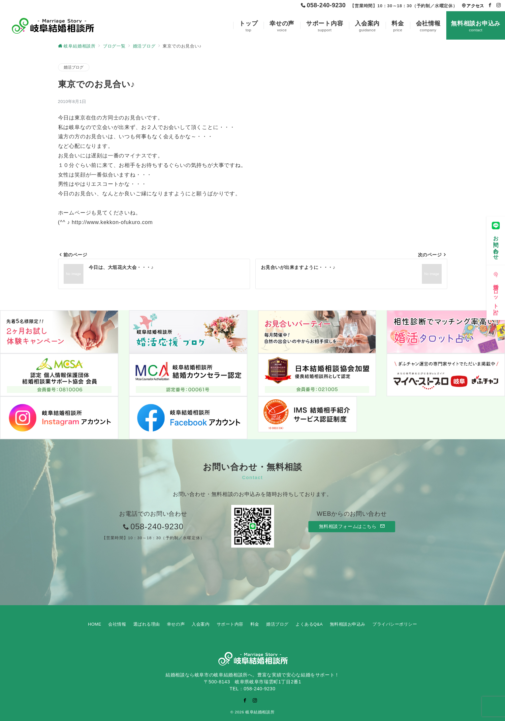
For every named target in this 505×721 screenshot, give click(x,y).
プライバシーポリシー (394, 624)
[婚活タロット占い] (496, 290)
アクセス (473, 5)
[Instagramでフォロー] (498, 5)
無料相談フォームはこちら (352, 526)
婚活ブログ (74, 67)
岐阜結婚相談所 (259, 712)
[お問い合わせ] (496, 238)
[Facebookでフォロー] (490, 5)
